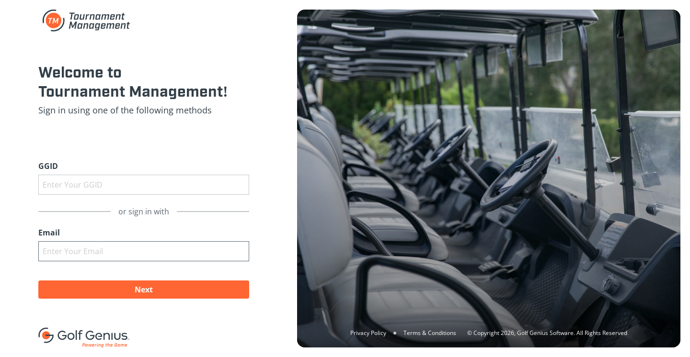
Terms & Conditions (429, 333)
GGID (48, 166)
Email (49, 232)
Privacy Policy (368, 333)
